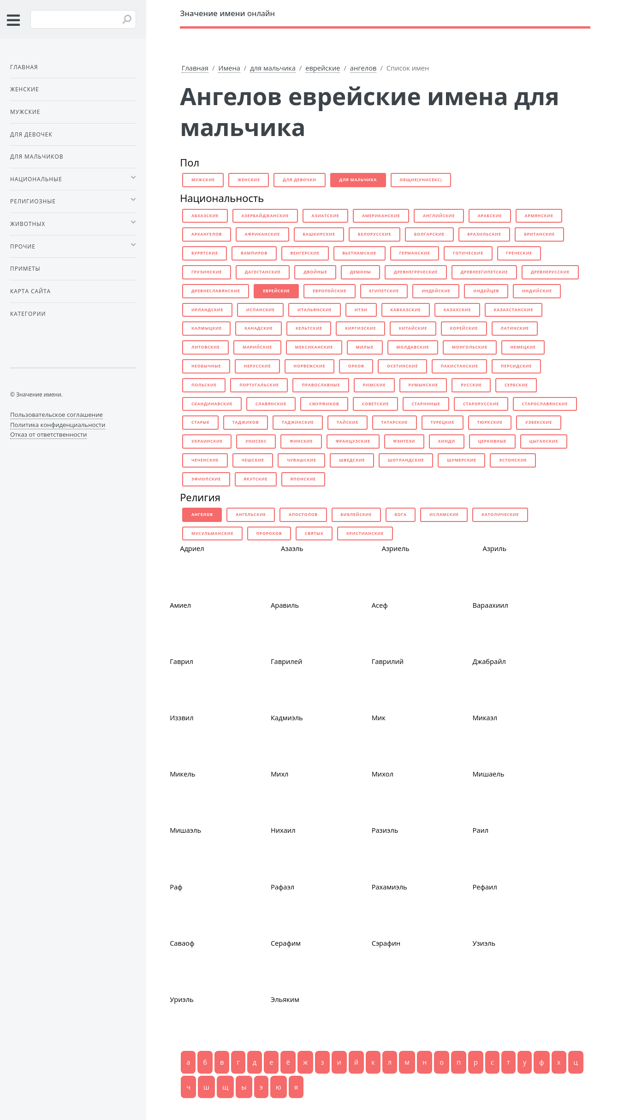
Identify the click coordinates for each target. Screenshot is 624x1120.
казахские (457, 310)
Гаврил (181, 661)
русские (471, 385)
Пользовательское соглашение (56, 414)
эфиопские (206, 479)
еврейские (322, 67)
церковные (492, 441)
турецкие (442, 422)
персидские (516, 366)
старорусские (481, 404)
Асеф (380, 605)
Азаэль (292, 548)
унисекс (256, 441)
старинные (426, 404)
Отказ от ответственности (48, 434)
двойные (315, 272)
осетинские (402, 366)
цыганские (543, 441)
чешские (253, 460)
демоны (360, 272)
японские (303, 479)
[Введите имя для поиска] (83, 19)
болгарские (429, 234)
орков (356, 366)
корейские (463, 328)
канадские (258, 328)
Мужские (25, 111)
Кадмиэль (287, 717)
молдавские (412, 347)
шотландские (406, 460)
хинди (446, 441)
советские (375, 404)
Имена (229, 67)
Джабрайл (488, 661)
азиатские (325, 216)
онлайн (227, 13)
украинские (207, 441)
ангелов (363, 67)
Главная (195, 67)
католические (500, 514)
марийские (257, 347)
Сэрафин (386, 943)
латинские (514, 328)
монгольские (469, 347)
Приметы (25, 268)
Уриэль (182, 999)
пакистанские (459, 366)
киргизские (360, 328)
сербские (516, 385)
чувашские (301, 460)
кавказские (405, 310)
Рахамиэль (389, 886)
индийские (537, 291)
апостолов (303, 514)
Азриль (494, 548)
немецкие (522, 347)
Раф (176, 886)
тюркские (490, 422)
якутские (255, 479)
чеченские (205, 460)
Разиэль (385, 830)
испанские (260, 310)
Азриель (396, 548)
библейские (355, 514)
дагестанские (263, 272)
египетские (384, 291)
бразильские (484, 234)
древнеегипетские (484, 272)
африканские (262, 234)
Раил (480, 830)
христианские (365, 533)
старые (200, 422)
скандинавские (211, 404)
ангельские (251, 514)
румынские (423, 385)
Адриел (192, 548)
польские (204, 385)
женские (249, 180)
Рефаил (484, 886)
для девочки (299, 180)
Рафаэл (282, 886)
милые (364, 347)
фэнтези (404, 441)
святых (314, 533)
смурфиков (324, 404)
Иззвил (181, 717)
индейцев (486, 291)
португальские (259, 385)
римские (374, 385)
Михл (280, 773)
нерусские (257, 366)
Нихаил (283, 830)
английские (439, 216)
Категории (28, 313)
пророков (269, 533)
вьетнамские (359, 253)
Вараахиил (490, 605)
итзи (361, 310)
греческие (519, 253)
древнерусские (550, 272)
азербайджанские (265, 216)
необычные (206, 366)
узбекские (538, 422)
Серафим (286, 943)
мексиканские (314, 347)
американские (381, 216)
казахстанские (513, 310)
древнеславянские (215, 291)
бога (400, 514)
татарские (394, 422)
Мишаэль (185, 830)
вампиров (254, 253)
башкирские (319, 234)
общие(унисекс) (421, 180)
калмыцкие (206, 328)
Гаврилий (388, 661)
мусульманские (212, 533)
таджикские (298, 422)
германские (414, 253)
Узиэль (483, 943)
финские (301, 441)
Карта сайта (30, 291)
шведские (352, 460)
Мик (379, 717)
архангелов (206, 234)
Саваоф (182, 943)
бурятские (204, 253)
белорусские (374, 234)
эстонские (513, 460)
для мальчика (273, 67)
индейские (436, 291)
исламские (443, 514)
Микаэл (484, 717)
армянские (538, 216)
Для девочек (31, 134)
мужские (203, 180)
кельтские (309, 328)
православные (321, 385)
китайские (413, 328)
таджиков (245, 422)
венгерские (304, 253)
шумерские (461, 460)
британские (539, 234)
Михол (382, 773)
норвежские (310, 366)
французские (353, 441)
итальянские (314, 310)
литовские (205, 347)
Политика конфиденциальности (57, 425)
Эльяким (285, 999)
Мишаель (488, 773)
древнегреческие (416, 272)
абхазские (205, 216)
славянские (271, 404)
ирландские (207, 310)
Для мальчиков (36, 156)
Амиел (180, 605)
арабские (490, 216)
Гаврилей (286, 661)
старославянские (545, 404)
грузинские (206, 272)
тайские (347, 422)
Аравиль (285, 605)
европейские (329, 291)
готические (468, 253)
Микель (182, 773)
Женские (24, 89)
